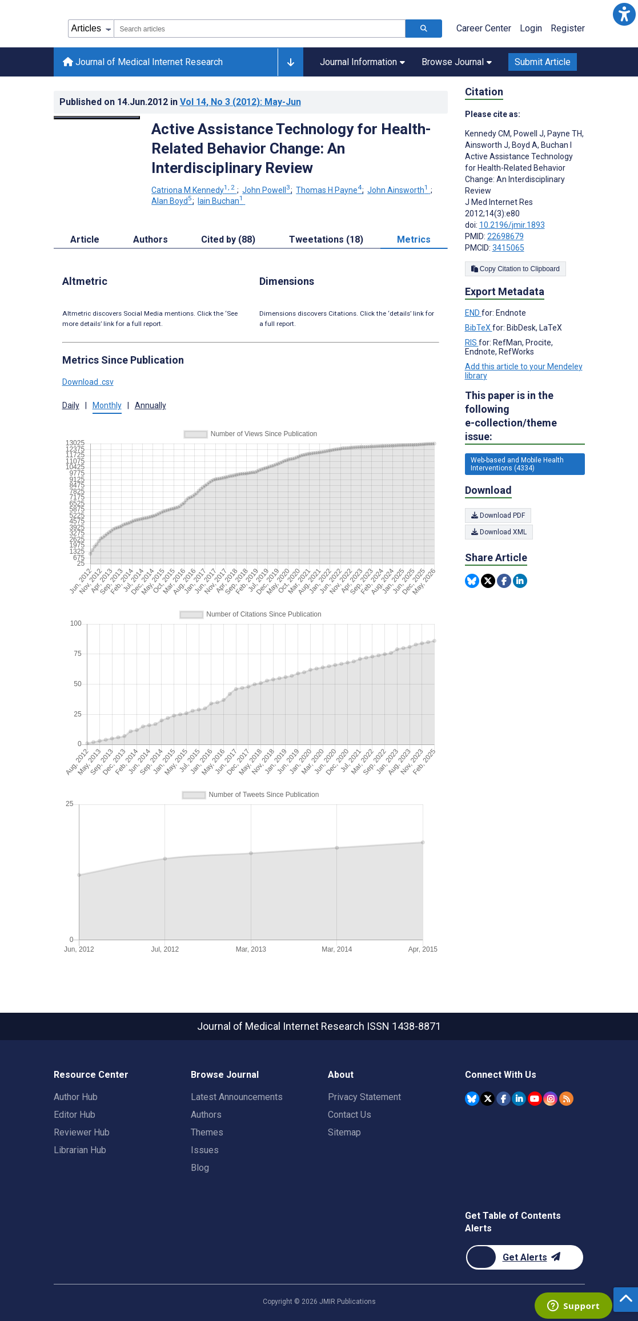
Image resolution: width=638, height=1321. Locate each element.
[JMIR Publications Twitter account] (487, 1099)
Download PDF (498, 515)
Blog (200, 1167)
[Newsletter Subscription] (524, 1257)
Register (568, 28)
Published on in (180, 101)
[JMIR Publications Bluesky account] (472, 1099)
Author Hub (76, 1097)
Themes (207, 1132)
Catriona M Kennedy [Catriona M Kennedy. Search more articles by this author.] (193, 190)
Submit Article (543, 62)
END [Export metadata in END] (473, 312)
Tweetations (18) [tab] (326, 239)
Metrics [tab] (414, 239)
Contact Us (349, 1114)
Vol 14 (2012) (240, 101)
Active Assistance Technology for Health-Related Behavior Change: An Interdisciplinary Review (291, 148)
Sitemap (344, 1132)
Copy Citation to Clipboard (515, 269)
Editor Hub (74, 1114)
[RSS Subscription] (566, 1099)
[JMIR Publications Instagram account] (550, 1099)
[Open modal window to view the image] (97, 117)
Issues (205, 1150)
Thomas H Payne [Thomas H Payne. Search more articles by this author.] (329, 190)
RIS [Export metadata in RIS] (472, 342)
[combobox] (260, 28)
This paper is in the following (525, 416)
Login (531, 28)
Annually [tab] (150, 405)
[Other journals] (290, 62)
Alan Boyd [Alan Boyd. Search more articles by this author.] (172, 201)
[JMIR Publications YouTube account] (535, 1099)
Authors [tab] (150, 239)
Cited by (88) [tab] (228, 239)
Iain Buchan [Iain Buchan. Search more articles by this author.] (221, 201)
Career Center (483, 28)
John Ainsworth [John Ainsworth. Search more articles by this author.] (398, 190)
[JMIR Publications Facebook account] (503, 1099)
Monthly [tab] (107, 405)
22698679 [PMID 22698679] (505, 236)
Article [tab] (84, 239)
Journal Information (362, 62)
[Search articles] (424, 28)
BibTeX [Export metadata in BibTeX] (478, 327)
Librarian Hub (80, 1150)
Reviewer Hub (82, 1132)
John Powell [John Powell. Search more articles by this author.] (267, 190)
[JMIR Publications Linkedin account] (519, 1099)
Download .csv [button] (88, 381)
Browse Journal (457, 62)
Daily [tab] (70, 405)
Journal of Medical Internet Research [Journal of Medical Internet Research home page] (143, 62)
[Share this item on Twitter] (488, 581)
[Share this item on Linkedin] (520, 581)
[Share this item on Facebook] (504, 581)
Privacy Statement (364, 1097)
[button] (624, 14)
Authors (206, 1114)
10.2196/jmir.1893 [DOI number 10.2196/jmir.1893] (512, 224)
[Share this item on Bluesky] (472, 581)
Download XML (499, 532)
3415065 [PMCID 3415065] (508, 247)
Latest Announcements (237, 1097)
